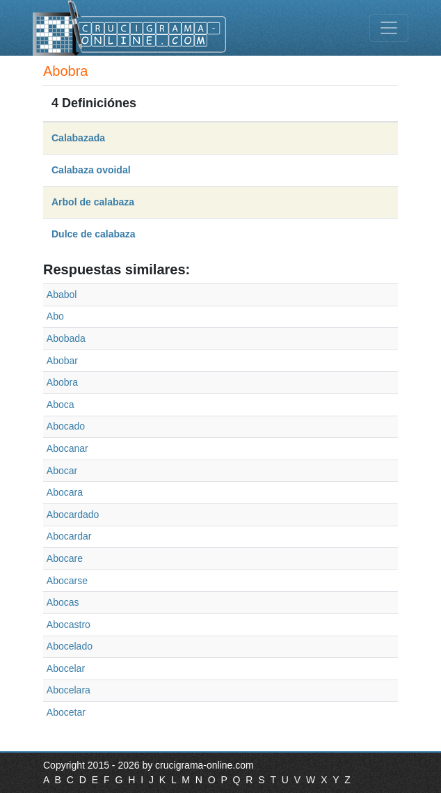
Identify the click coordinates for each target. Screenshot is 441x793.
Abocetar (66, 712)
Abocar (62, 470)
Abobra (62, 382)
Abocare (65, 558)
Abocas (63, 602)
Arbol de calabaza (92, 201)
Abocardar (69, 536)
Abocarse (67, 580)
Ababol (62, 294)
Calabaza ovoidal (91, 169)
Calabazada (78, 137)
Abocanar (67, 448)
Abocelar (66, 668)
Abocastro (68, 624)
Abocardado (73, 514)
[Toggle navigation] (388, 28)
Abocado (66, 426)
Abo (55, 316)
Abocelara (68, 690)
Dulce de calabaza (93, 234)
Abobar (62, 360)
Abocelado (70, 646)
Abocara (65, 492)
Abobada (66, 338)
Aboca (60, 404)
